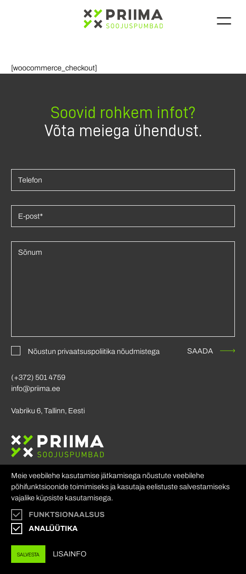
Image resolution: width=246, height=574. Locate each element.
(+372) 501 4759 (38, 377)
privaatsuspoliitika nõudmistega (108, 351)
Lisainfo (70, 554)
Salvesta (28, 554)
